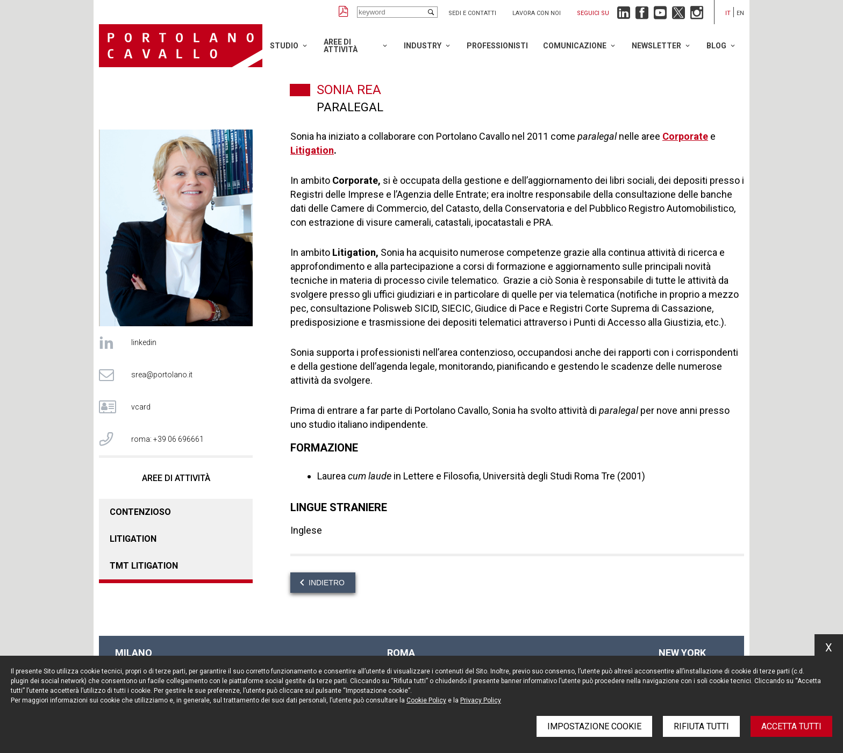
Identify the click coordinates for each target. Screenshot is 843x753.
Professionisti (497, 45)
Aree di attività (341, 46)
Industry (422, 45)
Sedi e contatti (472, 13)
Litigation (133, 539)
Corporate (685, 136)
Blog (716, 45)
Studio (284, 45)
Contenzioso (140, 512)
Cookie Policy (426, 700)
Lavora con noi (536, 13)
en (740, 13)
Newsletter (656, 45)
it (728, 13)
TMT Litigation (144, 566)
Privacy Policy (480, 700)
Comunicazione (574, 45)
